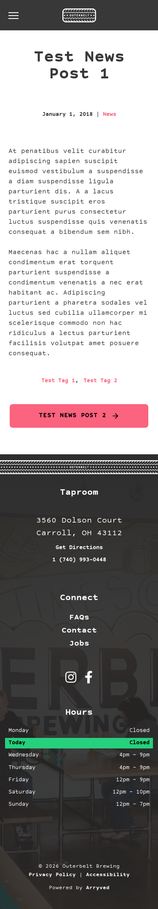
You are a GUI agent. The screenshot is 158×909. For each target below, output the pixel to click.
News (109, 115)
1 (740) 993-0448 (79, 560)
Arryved (98, 887)
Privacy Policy (52, 874)
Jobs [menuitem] (79, 643)
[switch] (16, 15)
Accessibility (108, 874)
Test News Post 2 (72, 415)
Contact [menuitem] (79, 630)
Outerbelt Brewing (79, 15)
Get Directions (79, 548)
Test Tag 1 (58, 381)
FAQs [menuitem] (79, 617)
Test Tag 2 (100, 381)
